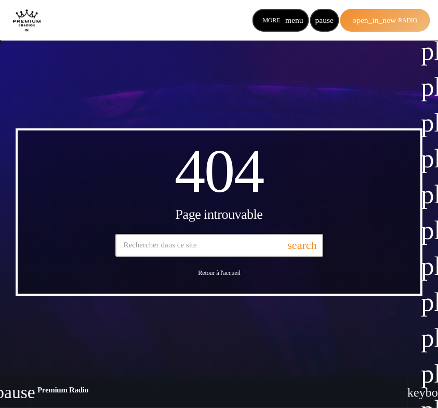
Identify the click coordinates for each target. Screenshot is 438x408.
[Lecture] (324, 20)
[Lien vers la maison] (26, 20)
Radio (384, 20)
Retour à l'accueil (219, 273)
